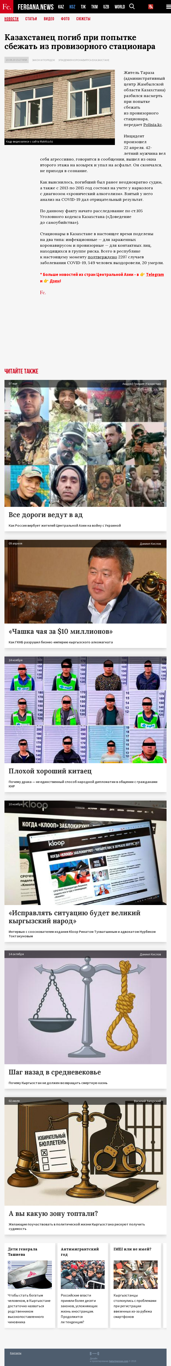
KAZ (61, 7)
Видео (49, 19)
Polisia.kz (152, 124)
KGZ (72, 7)
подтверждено (102, 256)
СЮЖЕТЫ (83, 19)
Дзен (55, 280)
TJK (83, 7)
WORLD (120, 7)
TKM (94, 7)
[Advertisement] (85, 335)
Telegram (155, 274)
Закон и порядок (43, 60)
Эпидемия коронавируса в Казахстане (83, 60)
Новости (11, 19)
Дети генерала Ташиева (22, 1252)
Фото (65, 19)
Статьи (31, 19)
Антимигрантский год (80, 1252)
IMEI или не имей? (132, 1249)
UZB (106, 7)
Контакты (15, 1353)
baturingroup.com (118, 1361)
